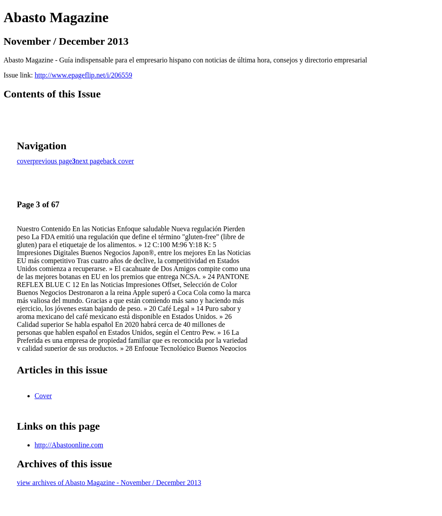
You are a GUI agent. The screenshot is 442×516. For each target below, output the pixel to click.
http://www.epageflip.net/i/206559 (83, 75)
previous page (52, 161)
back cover (118, 161)
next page (89, 161)
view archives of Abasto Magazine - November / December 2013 (109, 482)
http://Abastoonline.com (69, 445)
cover (25, 161)
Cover (43, 396)
